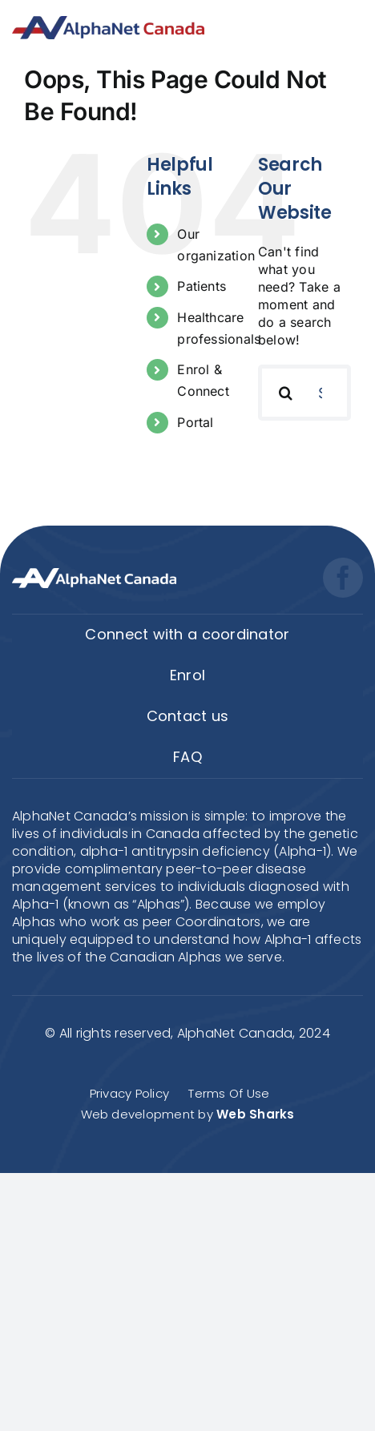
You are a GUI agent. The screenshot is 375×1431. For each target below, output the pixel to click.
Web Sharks (255, 1114)
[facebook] (343, 578)
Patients (201, 286)
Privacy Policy (129, 1093)
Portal (195, 422)
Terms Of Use (228, 1093)
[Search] (286, 393)
